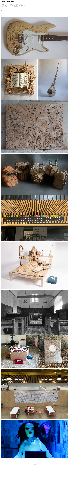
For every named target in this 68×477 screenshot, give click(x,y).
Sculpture (3, 5)
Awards (11, 4)
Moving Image (22, 5)
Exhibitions (18, 4)
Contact (16, 6)
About (2, 4)
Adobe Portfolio (36, 473)
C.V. (7, 4)
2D (8, 5)
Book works (14, 5)
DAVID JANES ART (8, 1)
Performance (4, 6)
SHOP (11, 6)
